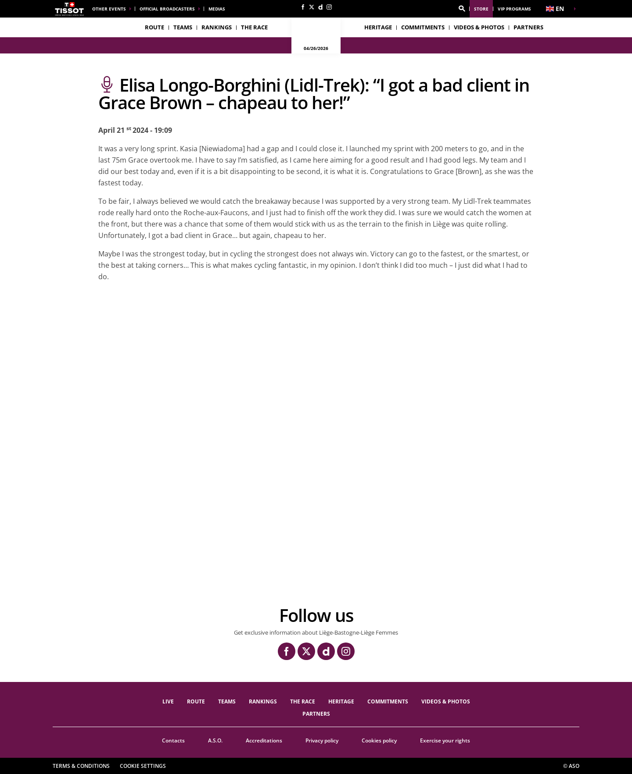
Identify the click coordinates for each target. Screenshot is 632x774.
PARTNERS (528, 27)
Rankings (216, 27)
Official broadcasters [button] (167, 9)
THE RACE (302, 701)
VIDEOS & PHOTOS (479, 27)
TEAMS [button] (182, 27)
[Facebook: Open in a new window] (302, 7)
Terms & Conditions (81, 766)
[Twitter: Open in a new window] (311, 7)
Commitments (423, 27)
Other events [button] (109, 9)
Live (168, 701)
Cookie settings (143, 766)
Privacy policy (321, 740)
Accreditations (264, 740)
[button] (461, 9)
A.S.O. (215, 740)
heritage (378, 27)
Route (154, 27)
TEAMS (227, 701)
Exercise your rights (445, 740)
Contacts (173, 740)
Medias (216, 9)
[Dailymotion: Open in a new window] (320, 7)
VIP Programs (514, 9)
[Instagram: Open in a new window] (329, 7)
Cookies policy (379, 740)
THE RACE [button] (254, 27)
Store (481, 9)
